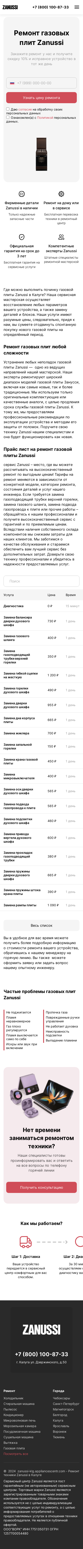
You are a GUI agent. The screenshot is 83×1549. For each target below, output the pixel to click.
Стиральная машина (19, 1404)
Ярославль (61, 1426)
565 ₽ (52, 791)
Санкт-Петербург (66, 1404)
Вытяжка (10, 1442)
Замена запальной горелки (18, 746)
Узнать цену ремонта (41, 97)
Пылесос (10, 1409)
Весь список (41, 925)
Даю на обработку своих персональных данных (34, 111)
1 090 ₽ (53, 905)
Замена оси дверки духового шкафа (18, 791)
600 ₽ (52, 838)
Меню (76, 7)
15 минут (72, 606)
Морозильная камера (20, 1426)
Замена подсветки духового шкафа (18, 821)
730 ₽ (52, 621)
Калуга (58, 1420)
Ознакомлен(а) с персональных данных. (41, 119)
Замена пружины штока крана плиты (22, 892)
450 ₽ (52, 761)
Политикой (45, 117)
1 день (70, 621)
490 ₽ (52, 690)
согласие (25, 109)
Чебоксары (61, 1398)
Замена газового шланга (16, 638)
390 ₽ (52, 892)
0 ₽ (50, 606)
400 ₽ (52, 638)
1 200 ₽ (53, 675)
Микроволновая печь (20, 1420)
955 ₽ (52, 705)
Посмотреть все (16, 1454)
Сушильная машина (18, 1437)
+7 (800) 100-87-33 (50, 7)
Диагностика (13, 606)
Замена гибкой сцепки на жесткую (21, 675)
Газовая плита (14, 1448)
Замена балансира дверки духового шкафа (18, 621)
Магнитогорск (63, 1409)
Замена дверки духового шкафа (16, 705)
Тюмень (59, 1437)
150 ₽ (52, 746)
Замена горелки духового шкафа (16, 690)
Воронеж (60, 1431)
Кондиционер (14, 1415)
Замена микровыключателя (19, 776)
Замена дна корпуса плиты (19, 720)
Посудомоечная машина (22, 1431)
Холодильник (13, 1398)
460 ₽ (52, 821)
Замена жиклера (16, 733)
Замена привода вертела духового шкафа (17, 837)
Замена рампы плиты (20, 905)
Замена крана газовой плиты (21, 761)
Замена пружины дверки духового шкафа (17, 875)
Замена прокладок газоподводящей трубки (18, 856)
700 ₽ (52, 733)
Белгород (60, 1415)
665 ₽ (52, 720)
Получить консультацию (41, 1187)
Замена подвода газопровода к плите (19, 806)
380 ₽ (52, 856)
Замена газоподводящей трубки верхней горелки (17, 656)
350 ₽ (52, 656)
